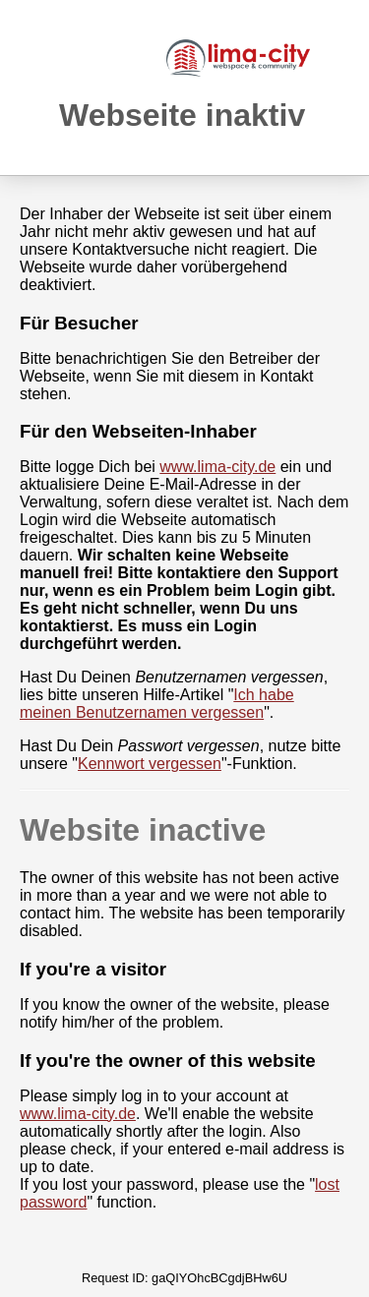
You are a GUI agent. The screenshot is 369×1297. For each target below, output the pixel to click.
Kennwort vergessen (149, 763)
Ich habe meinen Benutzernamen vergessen (157, 703)
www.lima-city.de (217, 466)
